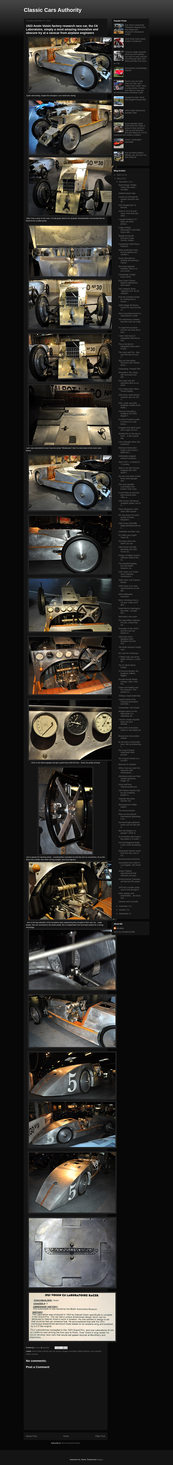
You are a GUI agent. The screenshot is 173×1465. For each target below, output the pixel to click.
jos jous (37, 1348)
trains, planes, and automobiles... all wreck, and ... (130, 895)
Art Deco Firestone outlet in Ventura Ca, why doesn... (129, 421)
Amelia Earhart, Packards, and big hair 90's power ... (130, 881)
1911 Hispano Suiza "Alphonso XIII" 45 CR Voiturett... (129, 291)
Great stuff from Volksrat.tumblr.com (128, 785)
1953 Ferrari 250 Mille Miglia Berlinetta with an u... (130, 525)
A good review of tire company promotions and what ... (128, 701)
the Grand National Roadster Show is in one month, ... (128, 268)
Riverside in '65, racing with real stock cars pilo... (128, 374)
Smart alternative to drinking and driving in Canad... (129, 260)
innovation (73, 1351)
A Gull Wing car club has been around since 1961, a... (129, 495)
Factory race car (49, 1351)
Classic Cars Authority (53, 10)
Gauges (65, 1351)
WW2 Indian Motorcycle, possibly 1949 (135, 111)
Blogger (100, 1460)
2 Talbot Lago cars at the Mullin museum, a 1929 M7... (129, 659)
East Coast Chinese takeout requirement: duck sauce (128, 283)
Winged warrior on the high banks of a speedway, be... (128, 713)
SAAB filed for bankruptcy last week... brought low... (129, 610)
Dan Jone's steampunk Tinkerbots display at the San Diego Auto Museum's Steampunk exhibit (135, 29)
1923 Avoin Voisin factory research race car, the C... (129, 397)
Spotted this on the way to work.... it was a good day (129, 436)
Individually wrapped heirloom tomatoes (127, 457)
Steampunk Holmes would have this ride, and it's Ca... (130, 853)
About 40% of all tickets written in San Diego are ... (130, 730)
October (122, 910)
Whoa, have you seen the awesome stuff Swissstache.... (129, 770)
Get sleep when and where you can (127, 542)
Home (66, 1436)
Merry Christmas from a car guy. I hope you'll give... (128, 602)
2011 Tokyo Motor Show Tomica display (129, 390)
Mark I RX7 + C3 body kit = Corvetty (129, 463)
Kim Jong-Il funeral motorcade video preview (127, 752)
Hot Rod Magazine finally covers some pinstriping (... (129, 844)
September (124, 914)
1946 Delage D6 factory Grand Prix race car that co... (130, 307)
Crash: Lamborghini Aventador (133, 141)
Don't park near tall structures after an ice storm (129, 383)
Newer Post (31, 1436)
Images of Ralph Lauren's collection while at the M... (129, 557)
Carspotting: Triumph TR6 (129, 369)
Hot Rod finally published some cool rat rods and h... (129, 824)
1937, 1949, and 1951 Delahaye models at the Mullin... (129, 405)
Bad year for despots (127, 764)
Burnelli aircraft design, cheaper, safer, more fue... (128, 681)
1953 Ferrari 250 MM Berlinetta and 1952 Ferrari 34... (128, 549)
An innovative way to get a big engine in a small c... (130, 838)
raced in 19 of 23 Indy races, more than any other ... (128, 213)
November (123, 906)
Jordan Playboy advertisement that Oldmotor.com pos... (128, 873)
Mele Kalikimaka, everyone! (126, 595)
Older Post (100, 1436)
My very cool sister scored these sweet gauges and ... (129, 478)
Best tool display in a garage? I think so (127, 832)
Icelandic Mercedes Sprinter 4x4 (127, 800)
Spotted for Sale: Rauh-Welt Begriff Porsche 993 (135, 98)
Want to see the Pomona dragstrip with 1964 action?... (129, 470)
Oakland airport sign (127, 193)
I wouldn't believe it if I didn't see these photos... (128, 221)
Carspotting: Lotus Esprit (129, 708)
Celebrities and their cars (129, 531)
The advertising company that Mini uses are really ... (130, 321)
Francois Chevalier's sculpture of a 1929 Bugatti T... (128, 413)
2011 (119, 178)
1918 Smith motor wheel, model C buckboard (135, 40)
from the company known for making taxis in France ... (129, 299)
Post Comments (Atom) (71, 1443)
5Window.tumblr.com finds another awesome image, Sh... (130, 778)
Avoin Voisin (37, 1351)
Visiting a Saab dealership (129, 696)
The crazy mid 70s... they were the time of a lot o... (129, 354)
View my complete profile (124, 932)
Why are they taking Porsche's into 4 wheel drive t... (129, 362)
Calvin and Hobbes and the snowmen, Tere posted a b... (128, 689)
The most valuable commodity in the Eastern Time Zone (128, 486)
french (58, 1351)
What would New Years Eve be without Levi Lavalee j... (128, 252)
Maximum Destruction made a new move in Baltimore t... (128, 450)
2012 (119, 175)
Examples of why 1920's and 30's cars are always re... (129, 630)
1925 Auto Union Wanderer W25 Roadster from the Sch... (127, 640)
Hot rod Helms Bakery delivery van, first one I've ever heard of (135, 155)
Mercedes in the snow (128, 617)
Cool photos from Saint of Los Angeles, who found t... (130, 865)
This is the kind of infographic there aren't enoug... (129, 346)
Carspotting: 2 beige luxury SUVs (127, 275)
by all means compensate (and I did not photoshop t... (130, 744)
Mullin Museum (84, 1351)
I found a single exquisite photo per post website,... (129, 721)
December (123, 182)
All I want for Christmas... (129, 653)
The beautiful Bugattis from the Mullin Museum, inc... (128, 565)
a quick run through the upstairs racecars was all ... (129, 199)
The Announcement (127, 810)
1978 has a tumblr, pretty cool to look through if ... (130, 888)
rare (92, 1351)
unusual (34, 1354)
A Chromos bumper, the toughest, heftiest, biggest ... (128, 673)
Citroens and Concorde (128, 901)
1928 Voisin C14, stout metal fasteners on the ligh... (129, 588)
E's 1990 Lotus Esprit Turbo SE (127, 536)
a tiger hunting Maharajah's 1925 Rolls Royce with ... (129, 229)
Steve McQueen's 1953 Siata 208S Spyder (128, 510)
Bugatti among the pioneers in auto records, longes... (127, 238)
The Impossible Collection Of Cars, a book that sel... (129, 622)
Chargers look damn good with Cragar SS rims (129, 429)
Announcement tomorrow (129, 859)
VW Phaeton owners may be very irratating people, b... (129, 792)
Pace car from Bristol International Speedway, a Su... (130, 816)
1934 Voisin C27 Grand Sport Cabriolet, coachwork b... (128, 574)
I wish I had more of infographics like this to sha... (129, 338)
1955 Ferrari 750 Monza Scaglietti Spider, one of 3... (129, 503)
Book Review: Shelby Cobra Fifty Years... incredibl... (128, 187)
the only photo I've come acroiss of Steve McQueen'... (129, 517)
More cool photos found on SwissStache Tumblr (130, 314)
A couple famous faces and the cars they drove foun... (129, 330)
